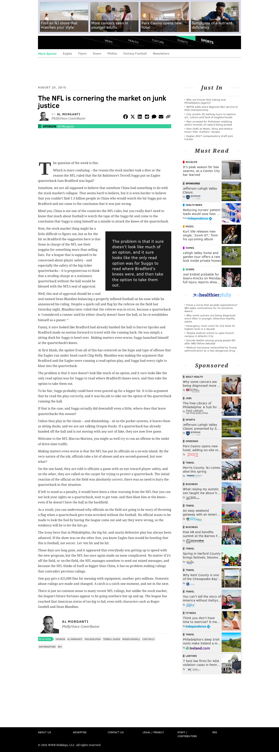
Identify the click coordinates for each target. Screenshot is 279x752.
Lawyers (191, 656)
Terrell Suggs (111, 639)
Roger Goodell (131, 639)
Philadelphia (93, 639)
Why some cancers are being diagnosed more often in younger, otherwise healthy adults (209, 318)
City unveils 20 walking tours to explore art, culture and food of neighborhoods (210, 115)
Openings (192, 441)
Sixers (97, 53)
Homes (190, 248)
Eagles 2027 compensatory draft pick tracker (208, 137)
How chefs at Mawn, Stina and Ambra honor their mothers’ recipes (208, 130)
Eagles (67, 53)
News (109, 41)
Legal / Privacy (153, 732)
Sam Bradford (47, 646)
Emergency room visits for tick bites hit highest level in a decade (209, 327)
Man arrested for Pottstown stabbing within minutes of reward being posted (208, 123)
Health (133, 41)
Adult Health (194, 376)
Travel (190, 462)
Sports (207, 41)
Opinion (49, 126)
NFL (60, 646)
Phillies (112, 53)
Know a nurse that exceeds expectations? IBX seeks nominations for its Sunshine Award (210, 308)
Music (190, 226)
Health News (194, 205)
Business (192, 484)
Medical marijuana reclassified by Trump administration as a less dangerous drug (210, 349)
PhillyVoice (64, 42)
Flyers (82, 53)
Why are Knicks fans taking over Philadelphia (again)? (205, 101)
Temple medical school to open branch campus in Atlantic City (209, 334)
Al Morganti (69, 114)
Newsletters (161, 53)
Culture (158, 41)
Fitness (191, 613)
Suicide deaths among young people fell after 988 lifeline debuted (209, 341)
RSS (214, 732)
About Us (44, 732)
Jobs (189, 398)
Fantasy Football (135, 53)
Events (182, 41)
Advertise (80, 732)
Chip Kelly (148, 639)
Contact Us (116, 732)
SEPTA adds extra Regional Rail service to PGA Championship (211, 108)
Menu (44, 43)
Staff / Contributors (187, 734)
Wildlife (191, 162)
